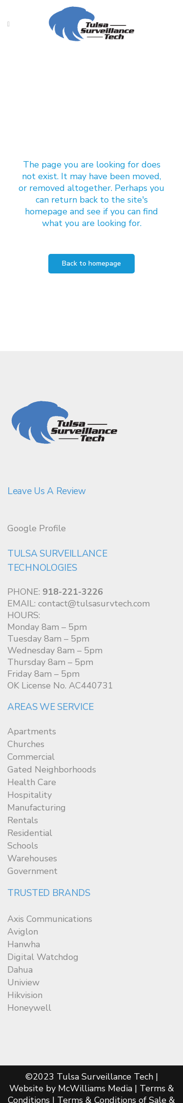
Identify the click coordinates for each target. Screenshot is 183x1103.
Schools (22, 846)
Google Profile (36, 528)
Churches (25, 744)
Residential (29, 833)
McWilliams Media (95, 1088)
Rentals (22, 820)
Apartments (31, 731)
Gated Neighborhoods (51, 769)
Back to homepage (91, 263)
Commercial (31, 757)
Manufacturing (36, 807)
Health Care (31, 782)
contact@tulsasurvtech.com (94, 603)
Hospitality (29, 795)
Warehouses (32, 858)
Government (32, 871)
